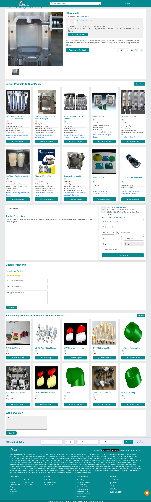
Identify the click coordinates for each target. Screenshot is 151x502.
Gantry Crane (73, 461)
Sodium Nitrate (33, 471)
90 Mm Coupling (128, 392)
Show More (140, 83)
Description (13, 208)
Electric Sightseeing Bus (51, 469)
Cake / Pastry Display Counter (25, 463)
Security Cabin (133, 455)
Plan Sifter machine (109, 463)
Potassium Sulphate (45, 471)
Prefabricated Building (128, 457)
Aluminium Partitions (125, 453)
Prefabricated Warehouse (17, 459)
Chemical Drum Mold (43, 175)
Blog (11, 486)
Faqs (11, 493)
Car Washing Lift (15, 467)
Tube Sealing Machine (95, 453)
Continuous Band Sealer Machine (57, 465)
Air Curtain (78, 463)
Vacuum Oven (67, 459)
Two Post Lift (25, 467)
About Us (13, 479)
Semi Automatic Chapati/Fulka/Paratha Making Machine (63, 467)
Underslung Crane (62, 461)
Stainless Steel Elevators (120, 455)
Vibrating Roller (82, 453)
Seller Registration (83, 479)
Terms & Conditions (50, 481)
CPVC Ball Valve (13, 347)
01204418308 (114, 479)
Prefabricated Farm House (28, 457)
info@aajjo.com (115, 485)
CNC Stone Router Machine (127, 459)
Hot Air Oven (77, 459)
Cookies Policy (48, 479)
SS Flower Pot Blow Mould (17, 175)
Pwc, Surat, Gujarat (128, 136)
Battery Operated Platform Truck (84, 469)
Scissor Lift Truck (106, 455)
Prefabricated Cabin (100, 457)
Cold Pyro (124, 469)
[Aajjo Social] (128, 449)
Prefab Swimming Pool (87, 467)
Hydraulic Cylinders (98, 459)
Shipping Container (45, 459)
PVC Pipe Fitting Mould (15, 392)
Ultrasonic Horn (120, 463)
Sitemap (12, 481)
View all (141, 315)
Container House (57, 459)
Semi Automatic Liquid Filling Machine (101, 465)
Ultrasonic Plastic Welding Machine (20, 465)
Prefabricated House (32, 459)
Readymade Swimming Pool (18, 469)
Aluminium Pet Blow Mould (132, 177)
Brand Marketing (82, 488)
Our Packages (81, 483)
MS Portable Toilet (42, 457)
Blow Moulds (33, 7)
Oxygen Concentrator (101, 469)
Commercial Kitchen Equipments (92, 463)
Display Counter (54, 455)
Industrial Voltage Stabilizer (30, 461)
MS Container (89, 457)
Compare (140, 441)
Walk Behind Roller (71, 453)
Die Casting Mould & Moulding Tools (18, 7)
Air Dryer (116, 465)
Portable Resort (53, 457)
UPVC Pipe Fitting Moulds (45, 347)
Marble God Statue (68, 463)
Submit (11, 307)
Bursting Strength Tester (112, 461)
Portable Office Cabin (113, 457)
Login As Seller (82, 495)
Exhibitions (13, 490)
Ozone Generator (114, 469)
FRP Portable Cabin (78, 457)
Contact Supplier (79, 33)
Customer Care (15, 483)
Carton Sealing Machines (40, 455)
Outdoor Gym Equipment (35, 469)
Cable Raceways (131, 463)
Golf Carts (63, 469)
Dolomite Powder (76, 471)
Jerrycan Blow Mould (72, 175)
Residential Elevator (83, 455)
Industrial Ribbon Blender (110, 453)
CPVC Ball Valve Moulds (45, 392)
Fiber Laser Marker (41, 463)
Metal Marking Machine (55, 463)
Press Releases (29, 479)
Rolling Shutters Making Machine (130, 465)
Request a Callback (77, 49)
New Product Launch (83, 490)
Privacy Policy (48, 483)
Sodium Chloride (65, 471)
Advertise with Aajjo (83, 481)
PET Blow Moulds (128, 116)
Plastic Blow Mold (100, 116)
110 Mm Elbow (70, 392)
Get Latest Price (83, 15)
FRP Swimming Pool (102, 467)
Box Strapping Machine (25, 455)
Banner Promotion (83, 486)
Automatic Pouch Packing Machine (78, 465)
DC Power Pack (86, 459)
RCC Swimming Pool (133, 467)
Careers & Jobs (29, 481)
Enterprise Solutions (83, 493)
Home (6, 7)
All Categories (28, 483)
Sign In (128, 3)
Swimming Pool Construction (117, 467)
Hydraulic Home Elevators (68, 455)
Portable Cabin (43, 453)
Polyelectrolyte (86, 471)
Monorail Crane (90, 461)
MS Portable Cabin (65, 457)
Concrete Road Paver (20, 471)
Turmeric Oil (55, 471)
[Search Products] (51, 2)
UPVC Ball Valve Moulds (74, 347)
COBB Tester (100, 461)
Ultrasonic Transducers (39, 465)
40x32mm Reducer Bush (131, 347)
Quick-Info (13, 488)
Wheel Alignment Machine (37, 467)
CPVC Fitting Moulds (101, 347)
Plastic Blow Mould (100, 177)
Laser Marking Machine (31, 453)
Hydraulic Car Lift (95, 455)
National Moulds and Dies (85, 20)
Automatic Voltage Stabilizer (47, 461)
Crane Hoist (81, 461)
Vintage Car (70, 469)
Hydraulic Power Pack (111, 459)
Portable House (14, 457)
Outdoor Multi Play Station (57, 453)
